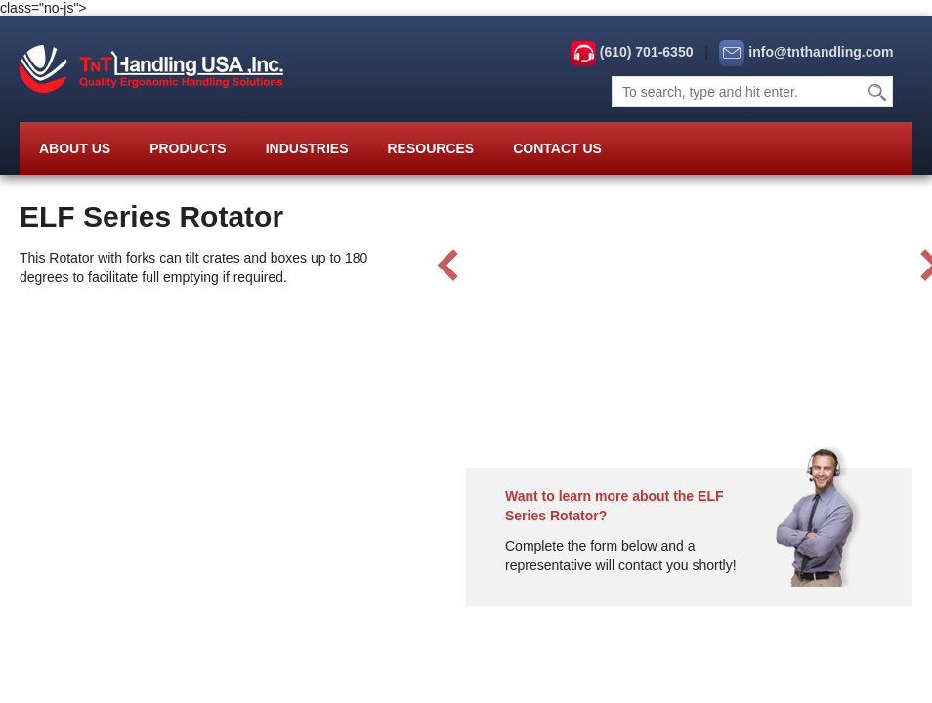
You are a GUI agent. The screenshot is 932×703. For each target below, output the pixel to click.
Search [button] (878, 91)
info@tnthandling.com (820, 52)
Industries (307, 148)
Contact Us (557, 148)
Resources (430, 148)
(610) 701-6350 (647, 52)
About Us (74, 148)
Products (188, 148)
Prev (448, 265)
